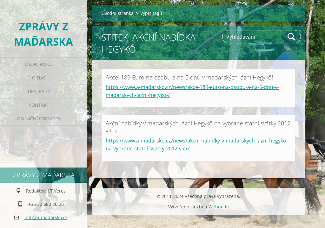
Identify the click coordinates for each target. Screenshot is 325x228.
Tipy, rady (38, 91)
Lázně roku (38, 64)
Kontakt (39, 105)
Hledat (292, 36)
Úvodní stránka (118, 13)
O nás (39, 78)
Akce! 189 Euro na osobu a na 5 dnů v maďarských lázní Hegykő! (189, 77)
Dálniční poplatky (39, 119)
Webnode (219, 207)
